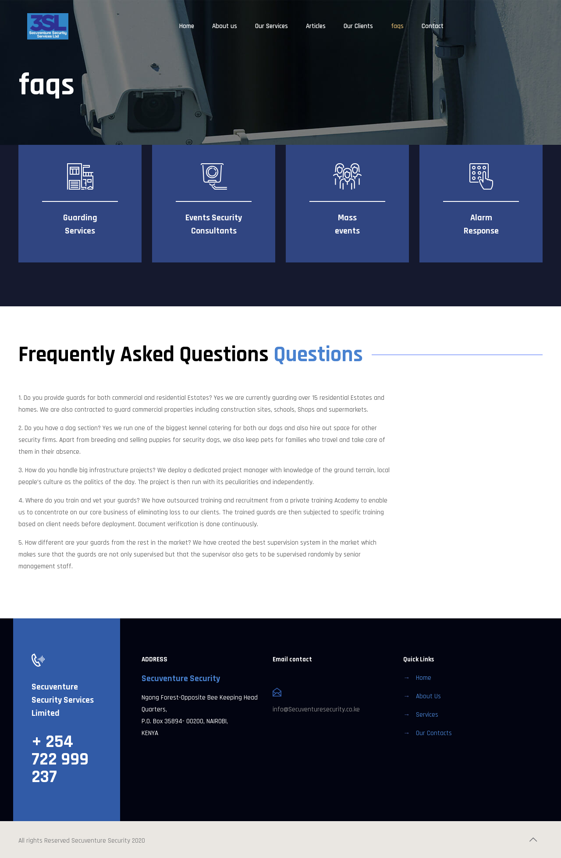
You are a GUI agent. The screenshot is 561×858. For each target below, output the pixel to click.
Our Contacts (434, 733)
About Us (428, 696)
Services (427, 715)
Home (423, 678)
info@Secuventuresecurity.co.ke (316, 709)
